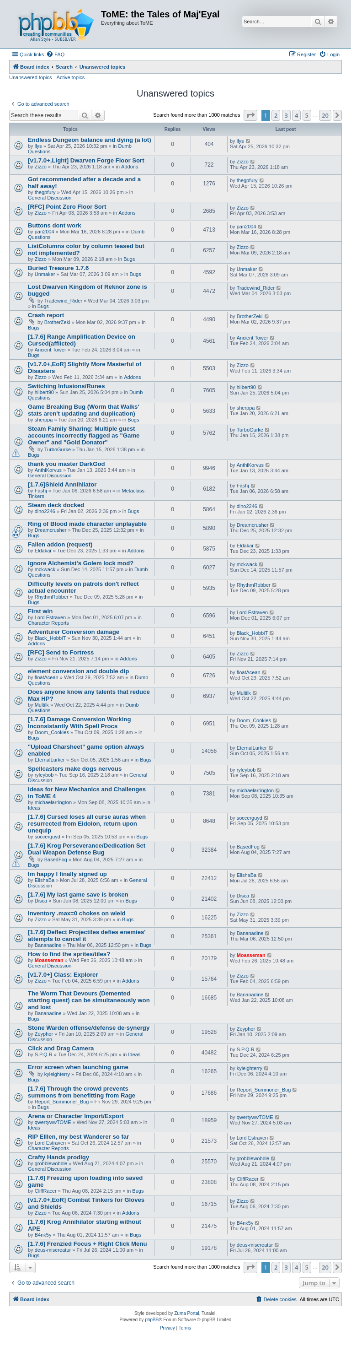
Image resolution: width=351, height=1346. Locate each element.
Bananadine (48, 945)
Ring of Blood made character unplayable (87, 523)
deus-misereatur (53, 1250)
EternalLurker (50, 759)
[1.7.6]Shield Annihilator (62, 484)
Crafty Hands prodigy (58, 1157)
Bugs (129, 259)
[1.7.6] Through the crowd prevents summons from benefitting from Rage (81, 1092)
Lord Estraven (50, 617)
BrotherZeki (57, 322)
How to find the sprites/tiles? (69, 954)
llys (38, 146)
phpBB (152, 1319)
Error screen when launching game (78, 1067)
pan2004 (44, 231)
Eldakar (43, 550)
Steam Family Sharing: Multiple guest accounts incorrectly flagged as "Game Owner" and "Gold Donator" (83, 435)
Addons (129, 166)
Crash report (46, 315)
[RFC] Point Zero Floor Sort (67, 206)
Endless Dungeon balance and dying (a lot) (89, 139)
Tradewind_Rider (63, 300)
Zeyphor (44, 1034)
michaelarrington (53, 802)
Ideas (34, 808)
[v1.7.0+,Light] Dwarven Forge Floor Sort (86, 160)
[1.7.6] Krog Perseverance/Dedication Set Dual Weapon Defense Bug (86, 849)
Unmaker (45, 274)
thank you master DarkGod (66, 463)
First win (40, 611)
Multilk (42, 705)
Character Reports (48, 623)
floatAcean (46, 677)
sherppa (44, 419)
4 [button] (296, 115)
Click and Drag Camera (61, 1048)
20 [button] (325, 115)
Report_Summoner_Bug (62, 1101)
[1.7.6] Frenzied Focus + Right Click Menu (87, 1243)
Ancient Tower (50, 349)
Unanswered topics (30, 77)
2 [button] (275, 115)
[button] (250, 115)
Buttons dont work (54, 225)
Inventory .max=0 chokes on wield (77, 913)
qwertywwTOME (53, 1122)
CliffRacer (46, 1191)
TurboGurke (57, 449)
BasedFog (55, 859)
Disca (41, 900)
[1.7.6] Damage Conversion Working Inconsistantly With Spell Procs (79, 723)
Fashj (41, 490)
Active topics (71, 77)
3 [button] (286, 115)
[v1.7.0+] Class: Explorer (63, 974)
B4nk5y (43, 1235)
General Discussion (49, 197)
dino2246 (45, 511)
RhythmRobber (52, 597)
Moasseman (49, 960)
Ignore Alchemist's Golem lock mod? (80, 563)
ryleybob (44, 775)
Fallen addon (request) (60, 544)
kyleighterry (57, 1074)
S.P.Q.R (44, 1054)
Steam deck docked (56, 505)
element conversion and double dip (78, 671)
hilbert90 (44, 392)
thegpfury (45, 192)
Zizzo (41, 166)
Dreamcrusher (51, 530)
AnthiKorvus (48, 470)
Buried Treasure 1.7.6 (58, 268)
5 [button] (306, 115)
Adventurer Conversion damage (73, 631)
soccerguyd (47, 836)
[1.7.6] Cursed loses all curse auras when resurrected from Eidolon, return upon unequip (87, 823)
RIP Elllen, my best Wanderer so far (78, 1136)
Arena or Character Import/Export (76, 1116)
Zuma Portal (186, 1313)
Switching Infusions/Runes (66, 386)
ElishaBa (44, 880)
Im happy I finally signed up (67, 873)
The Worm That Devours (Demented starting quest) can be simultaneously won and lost (89, 1000)
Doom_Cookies (52, 732)
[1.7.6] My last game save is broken (78, 894)
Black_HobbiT (50, 638)
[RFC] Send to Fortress (61, 652)
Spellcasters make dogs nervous (75, 768)
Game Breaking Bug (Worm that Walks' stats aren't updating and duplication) (83, 410)
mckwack (45, 569)
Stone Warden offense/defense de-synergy (88, 1027)
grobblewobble (51, 1163)
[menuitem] (55, 54)
